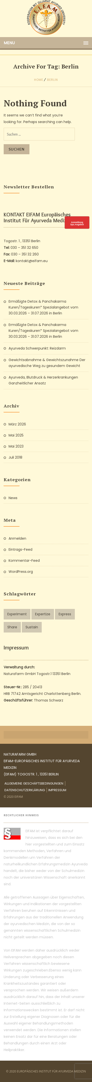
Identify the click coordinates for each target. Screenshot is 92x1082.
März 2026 (17, 424)
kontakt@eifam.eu (32, 260)
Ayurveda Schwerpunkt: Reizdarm (37, 348)
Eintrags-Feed (20, 549)
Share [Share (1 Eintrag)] (12, 627)
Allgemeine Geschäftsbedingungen (33, 783)
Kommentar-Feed (24, 560)
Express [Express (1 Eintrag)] (65, 614)
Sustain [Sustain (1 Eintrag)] (32, 627)
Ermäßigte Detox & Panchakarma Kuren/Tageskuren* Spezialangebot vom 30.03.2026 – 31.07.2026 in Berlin (43, 307)
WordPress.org (21, 571)
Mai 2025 (16, 435)
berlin (52, 80)
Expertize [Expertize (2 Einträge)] (42, 614)
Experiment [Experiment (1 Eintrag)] (17, 614)
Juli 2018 (15, 457)
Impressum (57, 790)
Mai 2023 (16, 446)
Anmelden (17, 538)
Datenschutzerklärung (24, 790)
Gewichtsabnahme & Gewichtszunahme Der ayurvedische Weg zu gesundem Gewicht (47, 362)
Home (38, 80)
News (13, 497)
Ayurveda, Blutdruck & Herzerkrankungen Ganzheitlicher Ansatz (43, 380)
